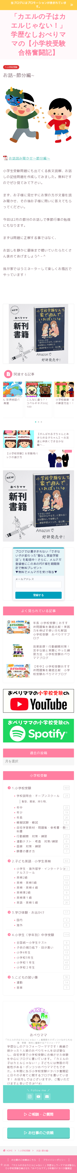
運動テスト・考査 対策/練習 (43, 841)
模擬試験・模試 (43, 822)
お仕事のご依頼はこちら (23, 1159)
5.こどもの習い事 (41, 977)
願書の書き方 (43, 851)
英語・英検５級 (43, 903)
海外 (43, 925)
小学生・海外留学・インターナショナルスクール (43, 870)
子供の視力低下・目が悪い (43, 948)
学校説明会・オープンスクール (43, 796)
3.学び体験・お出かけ (41, 912)
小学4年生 (43, 952)
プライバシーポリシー (54, 1159)
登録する (38, 595)
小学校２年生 (43, 967)
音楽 (43, 988)
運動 (43, 982)
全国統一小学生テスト (43, 943)
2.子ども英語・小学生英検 (41, 861)
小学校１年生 (43, 962)
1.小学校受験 (11, 67)
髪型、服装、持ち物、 (35, 801)
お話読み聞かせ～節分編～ (29, 158)
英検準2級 (43, 892)
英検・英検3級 (43, 883)
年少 (43, 812)
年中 (43, 807)
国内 (43, 920)
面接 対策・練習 (43, 846)
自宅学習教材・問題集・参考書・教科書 (43, 829)
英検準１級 (43, 898)
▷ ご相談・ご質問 (38, 1114)
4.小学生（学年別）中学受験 (41, 935)
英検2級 (43, 877)
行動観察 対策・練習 (43, 836)
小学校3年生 (43, 958)
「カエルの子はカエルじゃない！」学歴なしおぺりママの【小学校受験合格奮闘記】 (38, 34)
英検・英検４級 (43, 888)
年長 (43, 818)
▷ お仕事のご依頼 (38, 1133)
